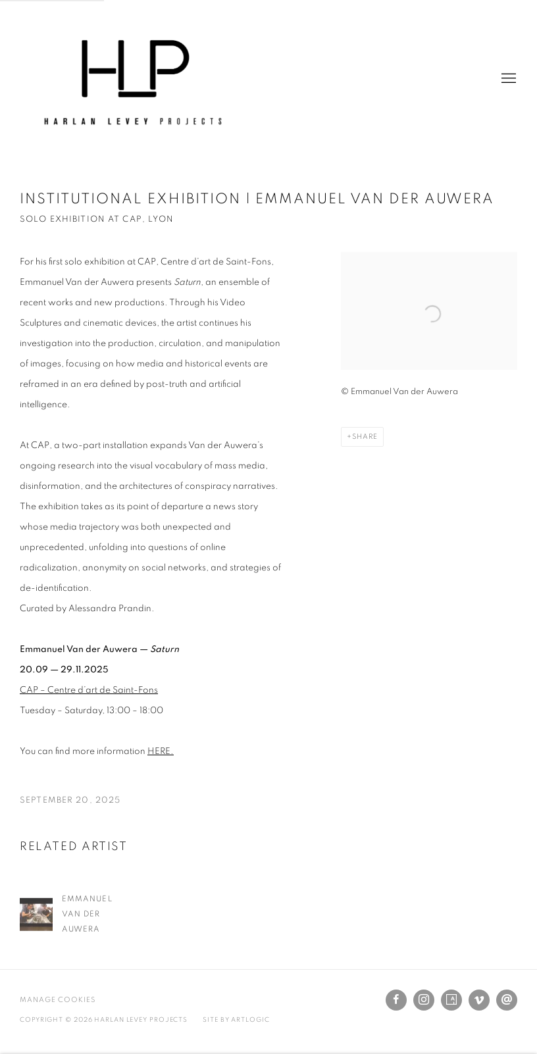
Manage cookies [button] (57, 999)
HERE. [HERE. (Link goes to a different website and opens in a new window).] (160, 751)
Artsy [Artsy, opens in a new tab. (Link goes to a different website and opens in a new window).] (451, 1000)
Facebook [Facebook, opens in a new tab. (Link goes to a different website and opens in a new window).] (396, 1000)
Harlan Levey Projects (131, 78)
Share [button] (365, 436)
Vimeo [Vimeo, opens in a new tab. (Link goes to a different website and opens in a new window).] (479, 1000)
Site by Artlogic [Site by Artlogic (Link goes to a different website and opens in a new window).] (236, 1019)
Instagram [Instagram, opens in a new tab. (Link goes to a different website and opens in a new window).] (423, 1000)
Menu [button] (507, 79)
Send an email (506, 1000)
